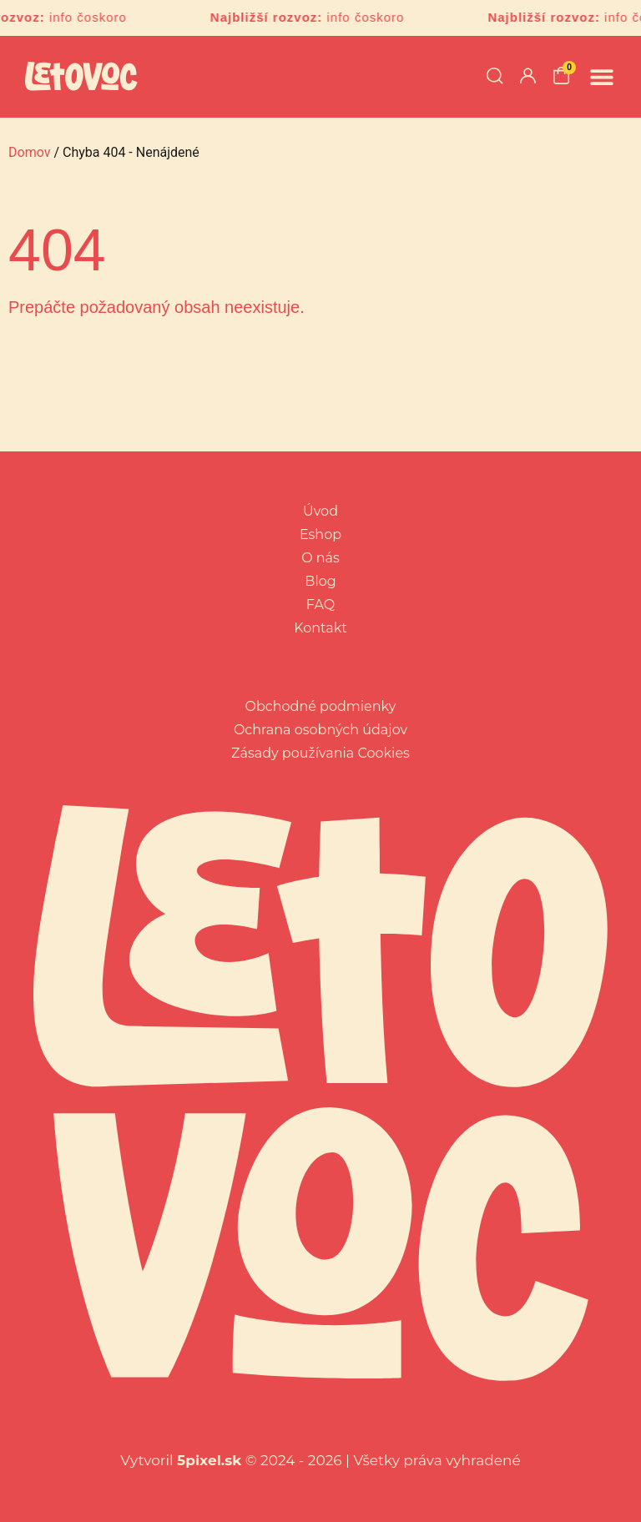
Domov (29, 152)
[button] (601, 76)
